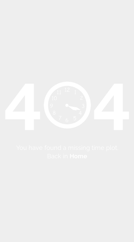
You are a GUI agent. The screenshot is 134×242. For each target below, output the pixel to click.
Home (78, 156)
